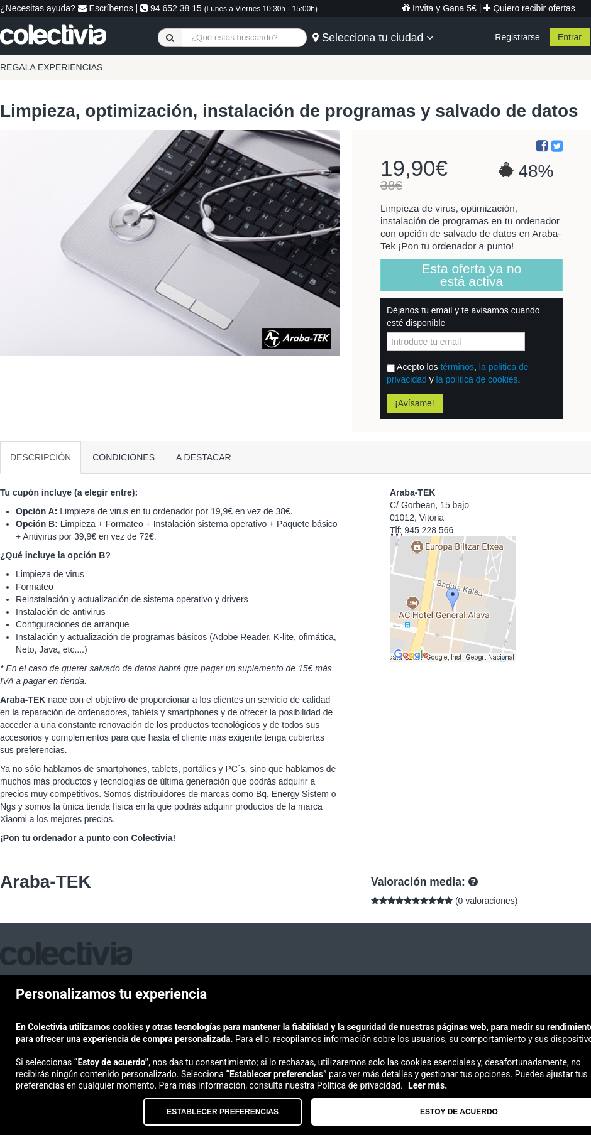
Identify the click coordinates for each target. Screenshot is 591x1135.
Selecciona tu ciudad (372, 37)
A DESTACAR (203, 457)
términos (457, 367)
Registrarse (517, 37)
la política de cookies (477, 379)
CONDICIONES (123, 457)
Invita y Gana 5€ (439, 8)
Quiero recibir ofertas (529, 8)
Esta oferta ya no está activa (472, 274)
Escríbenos (105, 8)
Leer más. (427, 1085)
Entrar (570, 37)
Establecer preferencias (223, 1111)
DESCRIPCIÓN (40, 457)
